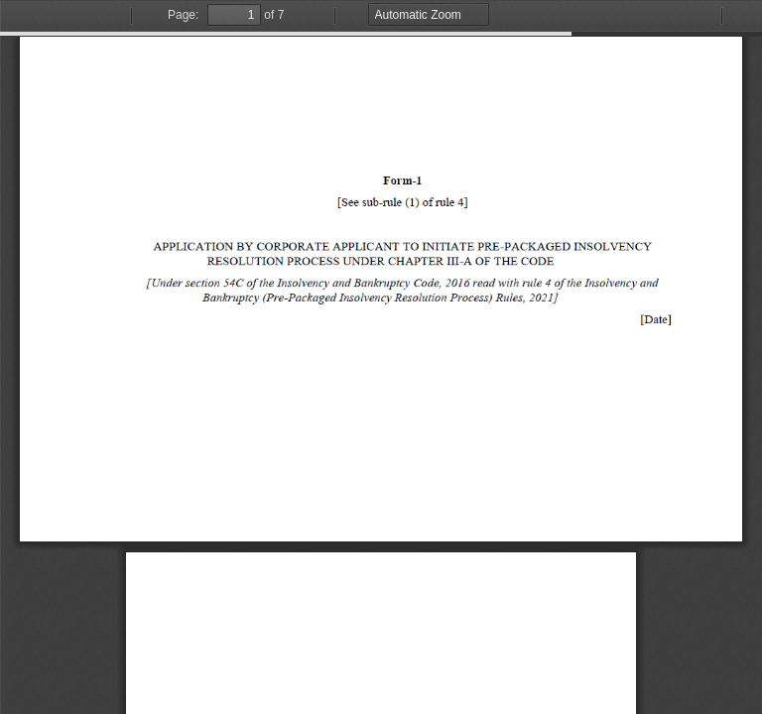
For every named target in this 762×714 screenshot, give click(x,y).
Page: (183, 15)
